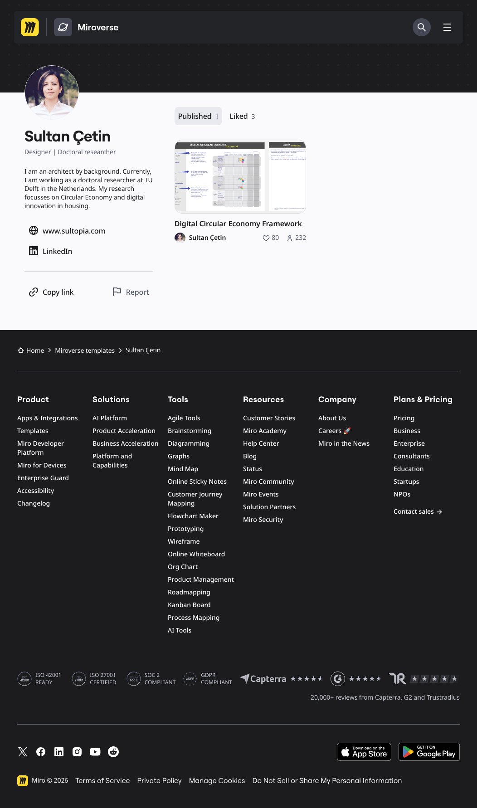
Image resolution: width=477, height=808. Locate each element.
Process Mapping (193, 617)
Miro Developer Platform (40, 448)
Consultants (412, 456)
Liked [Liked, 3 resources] (242, 116)
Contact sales (418, 511)
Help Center (261, 443)
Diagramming (188, 443)
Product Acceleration (124, 431)
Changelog (33, 503)
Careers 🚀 (334, 431)
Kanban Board (189, 605)
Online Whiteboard (196, 554)
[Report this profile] (130, 291)
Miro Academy (265, 431)
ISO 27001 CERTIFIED (103, 679)
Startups (406, 481)
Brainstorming (190, 431)
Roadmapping (189, 592)
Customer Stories (269, 418)
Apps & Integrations (47, 418)
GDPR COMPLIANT (216, 679)
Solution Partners (269, 507)
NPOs (402, 494)
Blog (250, 456)
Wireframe (184, 541)
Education (409, 469)
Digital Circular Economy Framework (238, 224)
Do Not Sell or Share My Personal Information (327, 780)
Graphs (179, 456)
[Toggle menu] (447, 27)
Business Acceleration (125, 443)
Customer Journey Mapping (195, 499)
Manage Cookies (217, 780)
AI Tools (179, 630)
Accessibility (35, 491)
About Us (332, 418)
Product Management (201, 579)
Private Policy (159, 780)
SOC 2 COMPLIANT (160, 679)
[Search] (422, 27)
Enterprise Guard (43, 478)
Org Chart (183, 567)
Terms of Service (102, 780)
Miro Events (261, 494)
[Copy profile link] (50, 291)
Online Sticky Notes (197, 481)
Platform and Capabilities (112, 461)
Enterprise (409, 443)
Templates (33, 431)
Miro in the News (344, 443)
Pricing (404, 418)
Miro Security (263, 520)
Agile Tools (184, 418)
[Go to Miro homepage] (30, 27)
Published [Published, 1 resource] (198, 116)
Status (252, 469)
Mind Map (183, 469)
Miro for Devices (41, 465)
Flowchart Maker (193, 516)
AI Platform (109, 418)
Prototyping (186, 529)
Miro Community (268, 481)
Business (407, 431)
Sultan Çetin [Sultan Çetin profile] (207, 238)
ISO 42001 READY (48, 679)
